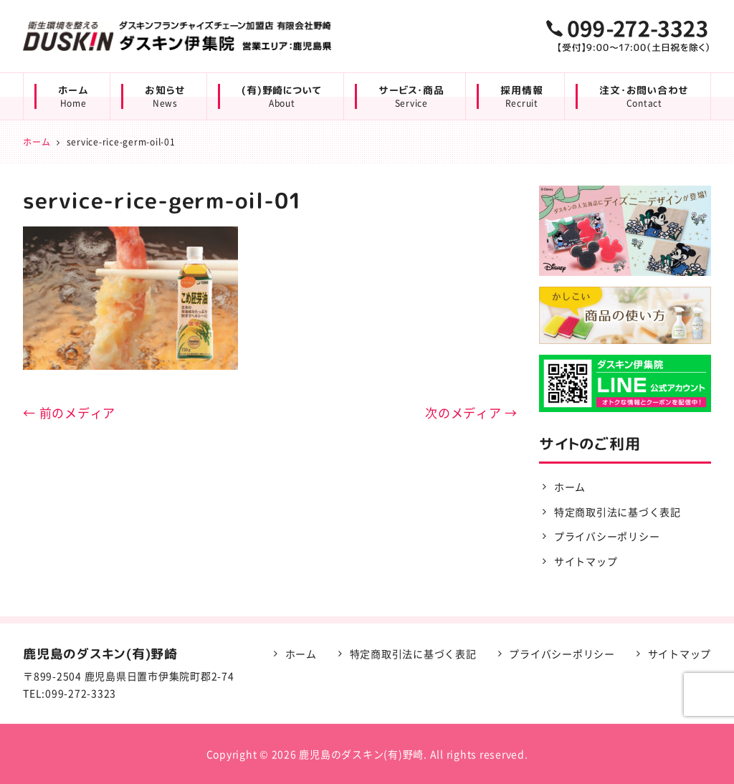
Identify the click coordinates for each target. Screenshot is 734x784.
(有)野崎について (282, 96)
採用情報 (521, 96)
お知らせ (165, 96)
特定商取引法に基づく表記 (617, 512)
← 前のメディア (69, 412)
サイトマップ (586, 561)
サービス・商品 (411, 96)
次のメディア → (471, 412)
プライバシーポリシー (607, 536)
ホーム (73, 96)
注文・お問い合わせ (644, 96)
